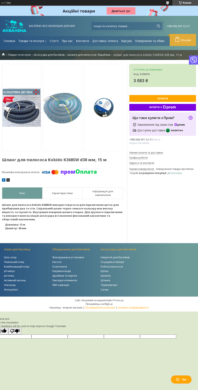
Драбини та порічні (64, 275)
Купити (163, 98)
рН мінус (9, 271)
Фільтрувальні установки (68, 257)
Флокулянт (11, 289)
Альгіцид (10, 285)
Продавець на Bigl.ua (99, 304)
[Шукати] (158, 26)
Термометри (109, 285)
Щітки (104, 271)
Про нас (67, 41)
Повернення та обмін (149, 41)
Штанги (105, 280)
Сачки (104, 289)
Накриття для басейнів (115, 257)
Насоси (57, 262)
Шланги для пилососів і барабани (88, 54)
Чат (181, 379)
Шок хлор (10, 257)
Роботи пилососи (112, 266)
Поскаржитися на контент (100, 307)
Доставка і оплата (105, 41)
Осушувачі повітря (112, 262)
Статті (54, 41)
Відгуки (126, 41)
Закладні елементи (64, 280)
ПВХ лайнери (60, 285)
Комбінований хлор (16, 266)
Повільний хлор (14, 262)
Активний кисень (15, 280)
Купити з (162, 107)
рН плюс (9, 275)
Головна (9, 41)
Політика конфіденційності (133, 307)
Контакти (82, 41)
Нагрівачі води (61, 271)
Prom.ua (118, 300)
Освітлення (59, 266)
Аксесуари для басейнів (49, 54)
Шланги (106, 275)
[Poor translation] (14, 331)
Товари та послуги (31, 41)
